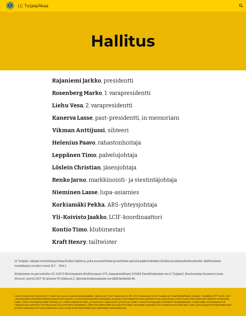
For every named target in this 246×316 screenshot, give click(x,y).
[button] (241, 6)
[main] (123, 41)
